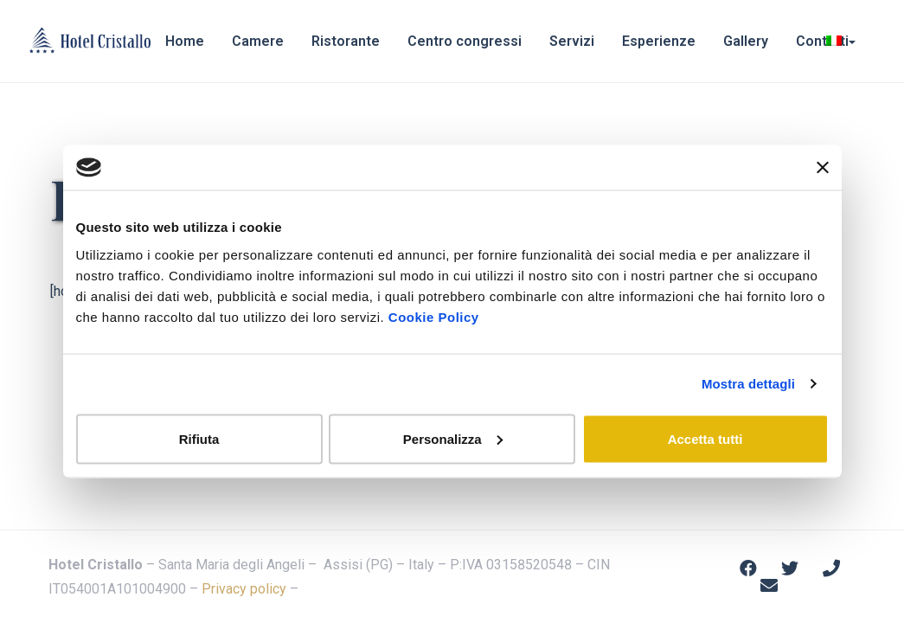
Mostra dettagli (748, 383)
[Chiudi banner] (823, 168)
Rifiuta (199, 438)
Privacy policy (244, 589)
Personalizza (453, 438)
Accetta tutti (705, 438)
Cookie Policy (433, 316)
